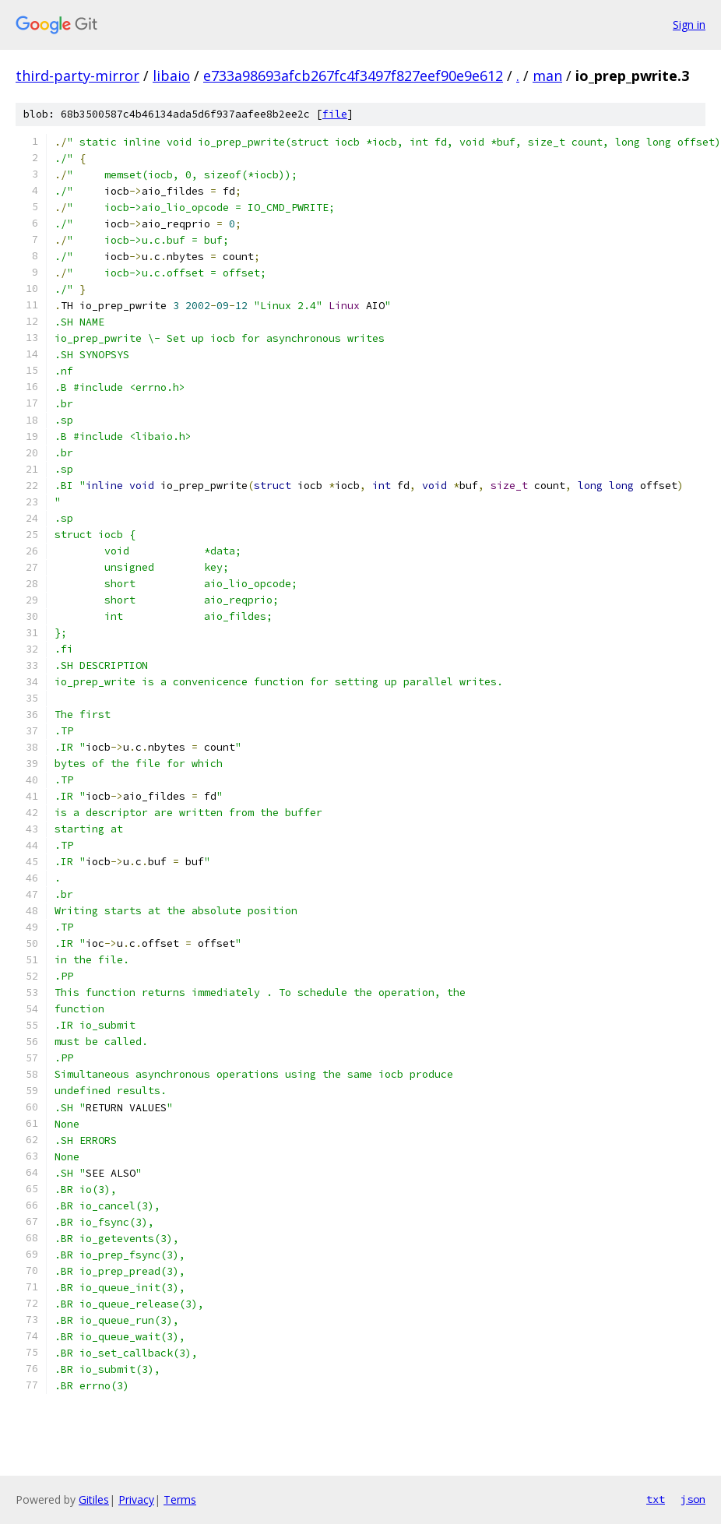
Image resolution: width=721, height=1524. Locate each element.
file (334, 114)
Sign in (689, 24)
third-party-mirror (77, 75)
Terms (180, 1499)
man (547, 75)
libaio (171, 75)
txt (655, 1499)
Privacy (136, 1499)
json (693, 1499)
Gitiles (94, 1499)
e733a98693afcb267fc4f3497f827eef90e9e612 (353, 75)
